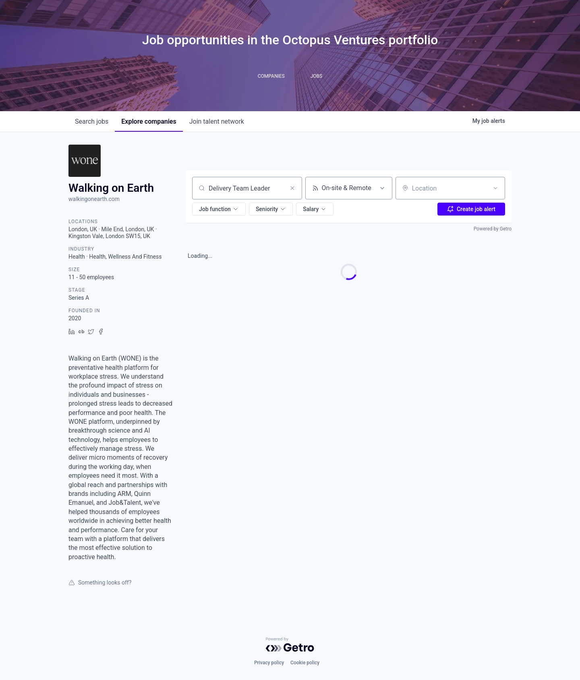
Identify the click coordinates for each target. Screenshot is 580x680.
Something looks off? (99, 582)
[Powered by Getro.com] (290, 644)
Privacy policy (269, 662)
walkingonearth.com (94, 199)
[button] (219, 209)
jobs (91, 121)
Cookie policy (304, 662)
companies (148, 121)
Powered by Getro (493, 229)
